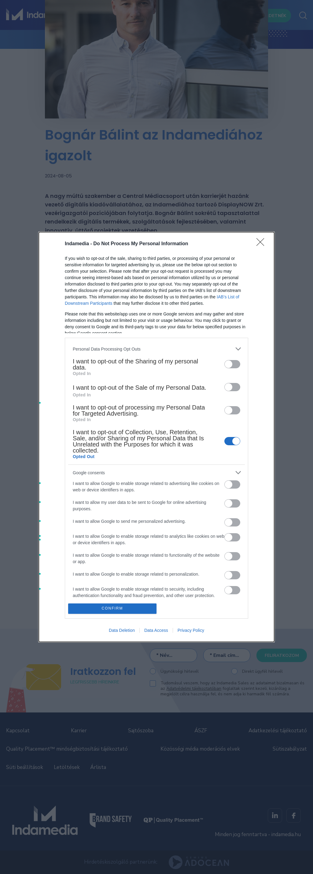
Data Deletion (122, 630)
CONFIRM (112, 608)
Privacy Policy (191, 630)
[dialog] (156, 437)
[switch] (232, 364)
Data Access (156, 630)
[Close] (262, 244)
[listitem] (156, 349)
